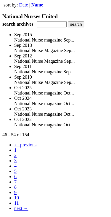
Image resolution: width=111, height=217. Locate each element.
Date (23, 4)
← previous (25, 144)
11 (16, 203)
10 (16, 197)
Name (37, 4)
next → (21, 208)
